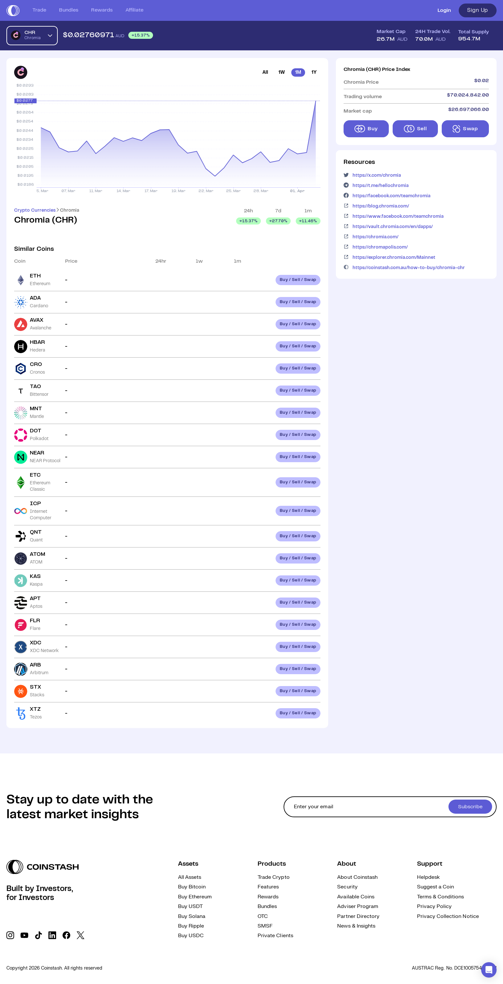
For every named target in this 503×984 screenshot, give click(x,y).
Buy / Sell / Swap (298, 280)
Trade (39, 10)
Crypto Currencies (34, 210)
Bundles (68, 10)
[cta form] (390, 807)
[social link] (10, 935)
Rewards (102, 10)
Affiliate (134, 10)
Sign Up (477, 10)
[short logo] (13, 10)
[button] (489, 970)
